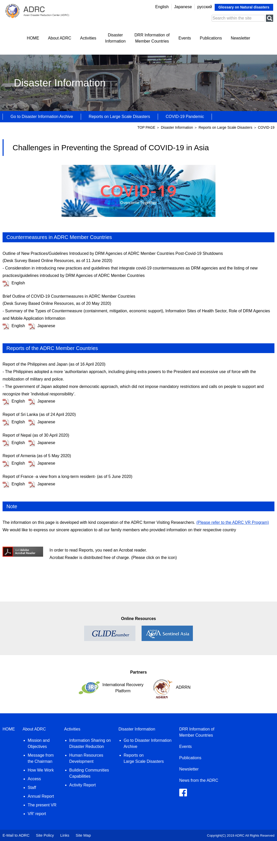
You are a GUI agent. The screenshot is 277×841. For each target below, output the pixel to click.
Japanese (183, 7)
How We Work (41, 770)
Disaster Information (177, 127)
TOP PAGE (146, 127)
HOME (33, 38)
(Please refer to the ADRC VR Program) (232, 522)
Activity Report (82, 785)
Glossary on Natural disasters (244, 7)
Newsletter (240, 38)
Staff (32, 787)
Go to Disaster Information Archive (42, 116)
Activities (88, 38)
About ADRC (59, 38)
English (162, 7)
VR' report (37, 814)
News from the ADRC (198, 780)
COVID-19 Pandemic (185, 116)
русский (204, 7)
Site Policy (45, 835)
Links (64, 835)
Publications (211, 38)
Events (185, 38)
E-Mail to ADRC (16, 835)
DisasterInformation (115, 38)
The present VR (42, 805)
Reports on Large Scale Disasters (119, 116)
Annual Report (41, 796)
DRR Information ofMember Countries (152, 38)
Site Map (83, 835)
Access (34, 779)
